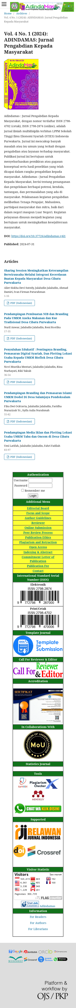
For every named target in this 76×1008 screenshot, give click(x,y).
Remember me (35, 490)
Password (20, 485)
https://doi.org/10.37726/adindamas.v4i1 (38, 236)
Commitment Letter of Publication (38, 559)
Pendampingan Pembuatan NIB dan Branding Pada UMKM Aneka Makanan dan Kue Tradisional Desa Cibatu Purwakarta (36, 318)
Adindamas (47, 906)
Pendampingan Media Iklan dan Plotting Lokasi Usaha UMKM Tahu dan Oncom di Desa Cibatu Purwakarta (38, 436)
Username (21, 480)
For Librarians (38, 929)
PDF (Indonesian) (21, 303)
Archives (21, 13)
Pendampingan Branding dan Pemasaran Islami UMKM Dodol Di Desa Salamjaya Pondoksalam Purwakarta (38, 397)
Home (8, 13)
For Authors (38, 923)
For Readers (38, 917)
